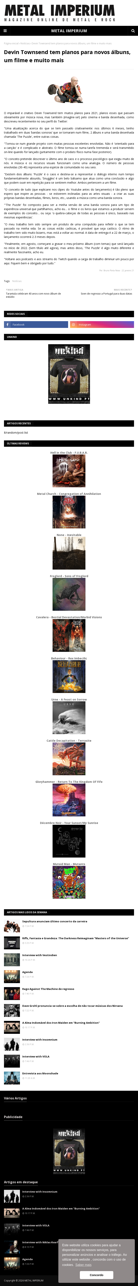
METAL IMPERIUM (69, 30)
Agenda (27, 972)
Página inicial (11, 43)
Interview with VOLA (35, 1056)
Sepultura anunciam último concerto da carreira (54, 921)
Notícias (25, 43)
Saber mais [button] (83, 1265)
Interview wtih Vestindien (39, 955)
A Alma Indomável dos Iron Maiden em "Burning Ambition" (61, 1022)
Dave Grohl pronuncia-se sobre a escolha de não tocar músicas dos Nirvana (72, 1006)
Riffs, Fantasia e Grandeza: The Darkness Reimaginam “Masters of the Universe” (75, 938)
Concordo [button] (96, 1275)
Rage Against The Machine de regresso (48, 989)
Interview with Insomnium (39, 1039)
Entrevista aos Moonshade (40, 1073)
